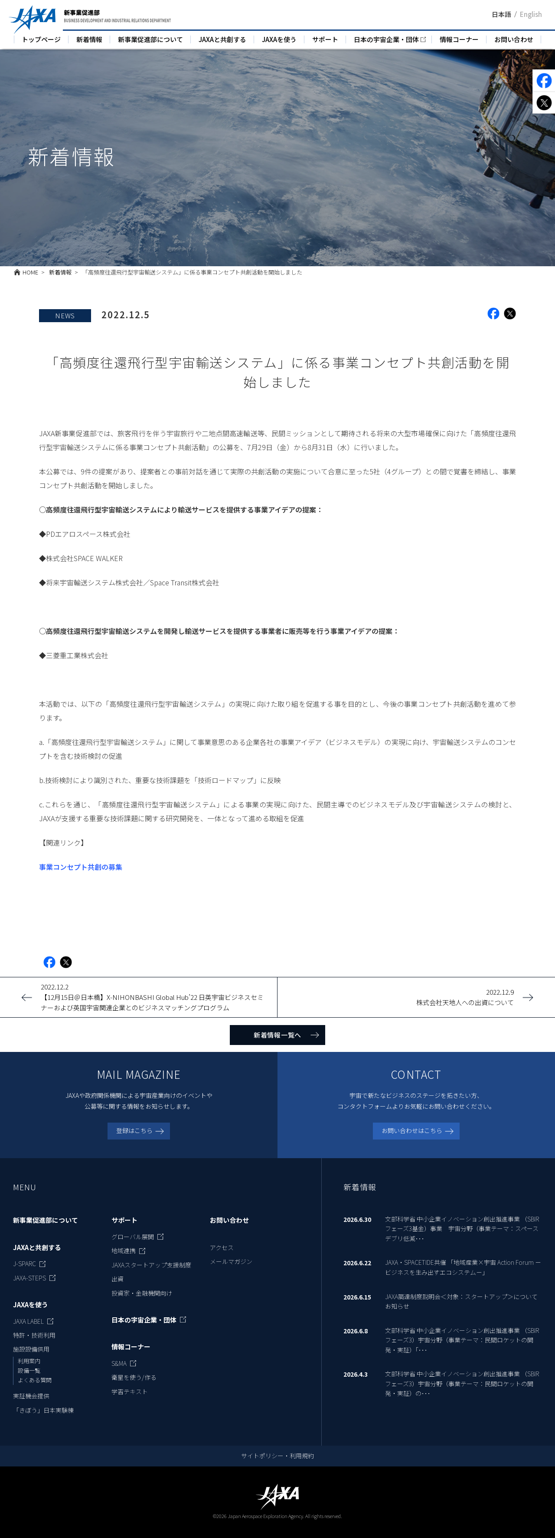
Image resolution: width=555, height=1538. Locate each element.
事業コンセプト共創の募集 (80, 867)
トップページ (41, 39)
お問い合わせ (513, 39)
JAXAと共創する (222, 39)
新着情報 (89, 39)
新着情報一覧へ (277, 1034)
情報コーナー (459, 39)
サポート (325, 39)
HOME (30, 272)
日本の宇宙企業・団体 (386, 39)
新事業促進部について (150, 39)
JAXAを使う (279, 39)
